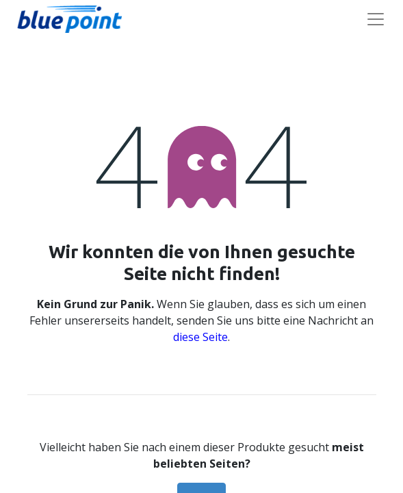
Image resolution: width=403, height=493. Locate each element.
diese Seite (200, 336)
